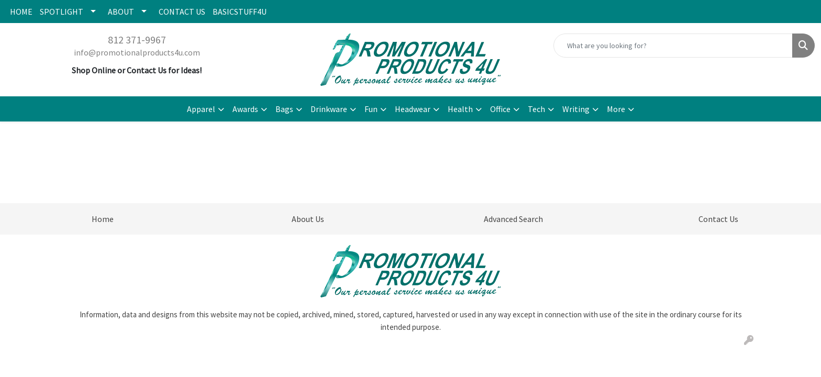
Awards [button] (245, 109)
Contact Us (718, 219)
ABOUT (121, 11)
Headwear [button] (412, 109)
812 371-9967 (137, 39)
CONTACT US (182, 11)
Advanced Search (513, 219)
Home (103, 219)
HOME (21, 11)
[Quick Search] (673, 46)
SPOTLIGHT (61, 11)
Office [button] (500, 109)
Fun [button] (371, 109)
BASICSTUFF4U (240, 11)
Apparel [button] (201, 109)
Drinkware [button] (328, 109)
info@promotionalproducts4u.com (137, 52)
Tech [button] (536, 109)
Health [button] (460, 109)
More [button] (616, 109)
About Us (308, 219)
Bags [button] (284, 109)
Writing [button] (576, 109)
